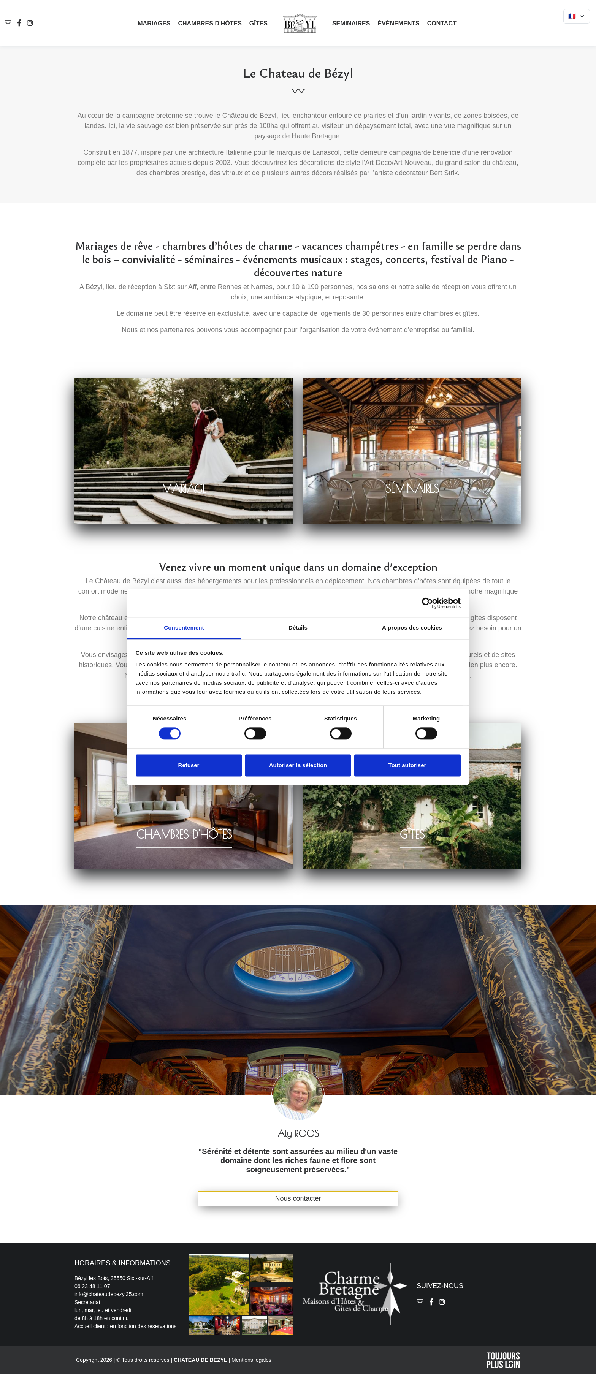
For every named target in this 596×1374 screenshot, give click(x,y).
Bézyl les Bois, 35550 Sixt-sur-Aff (113, 1278)
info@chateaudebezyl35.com (108, 1294)
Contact (442, 23)
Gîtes (258, 23)
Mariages (154, 23)
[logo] (300, 23)
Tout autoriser (407, 765)
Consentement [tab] (184, 627)
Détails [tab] (298, 627)
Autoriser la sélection (298, 765)
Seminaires (351, 23)
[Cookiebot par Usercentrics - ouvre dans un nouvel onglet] (427, 603)
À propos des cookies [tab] (412, 627)
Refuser (189, 765)
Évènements (398, 23)
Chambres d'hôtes (209, 23)
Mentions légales (251, 1360)
